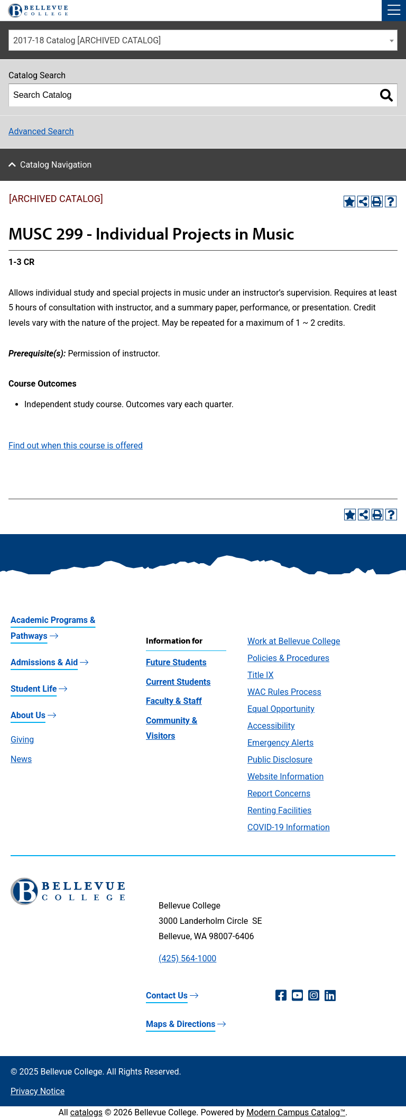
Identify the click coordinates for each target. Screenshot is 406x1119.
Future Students (176, 662)
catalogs (86, 1112)
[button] (394, 10)
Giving (22, 740)
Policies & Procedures (288, 658)
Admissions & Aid (44, 662)
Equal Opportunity (281, 709)
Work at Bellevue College (293, 641)
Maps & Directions (180, 1024)
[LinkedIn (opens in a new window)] (330, 995)
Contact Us (167, 995)
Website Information (285, 777)
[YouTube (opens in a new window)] (297, 995)
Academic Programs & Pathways (53, 628)
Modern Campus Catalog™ (295, 1112)
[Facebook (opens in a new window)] (281, 995)
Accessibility (271, 726)
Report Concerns (278, 793)
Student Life (34, 689)
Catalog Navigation (55, 165)
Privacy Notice (37, 1091)
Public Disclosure (279, 760)
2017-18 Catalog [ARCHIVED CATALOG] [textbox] (87, 40)
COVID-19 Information (288, 827)
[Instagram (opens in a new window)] (313, 995)
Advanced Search (41, 131)
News (21, 759)
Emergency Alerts (280, 743)
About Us (28, 715)
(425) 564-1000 (187, 958)
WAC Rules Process (284, 692)
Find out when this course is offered (75, 446)
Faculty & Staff (174, 701)
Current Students (178, 682)
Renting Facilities (279, 810)
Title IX (260, 675)
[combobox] (203, 40)
